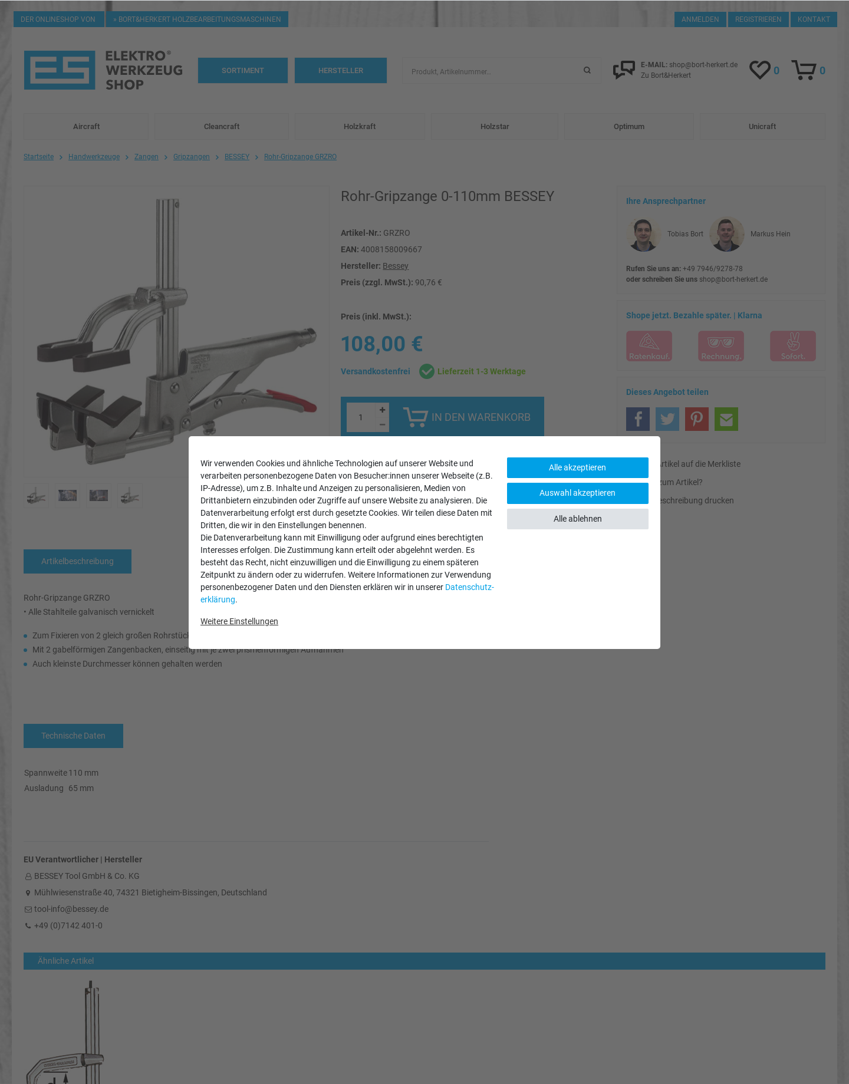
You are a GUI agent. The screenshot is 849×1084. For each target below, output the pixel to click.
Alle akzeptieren (577, 467)
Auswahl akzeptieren (577, 492)
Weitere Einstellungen (239, 621)
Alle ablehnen (578, 518)
